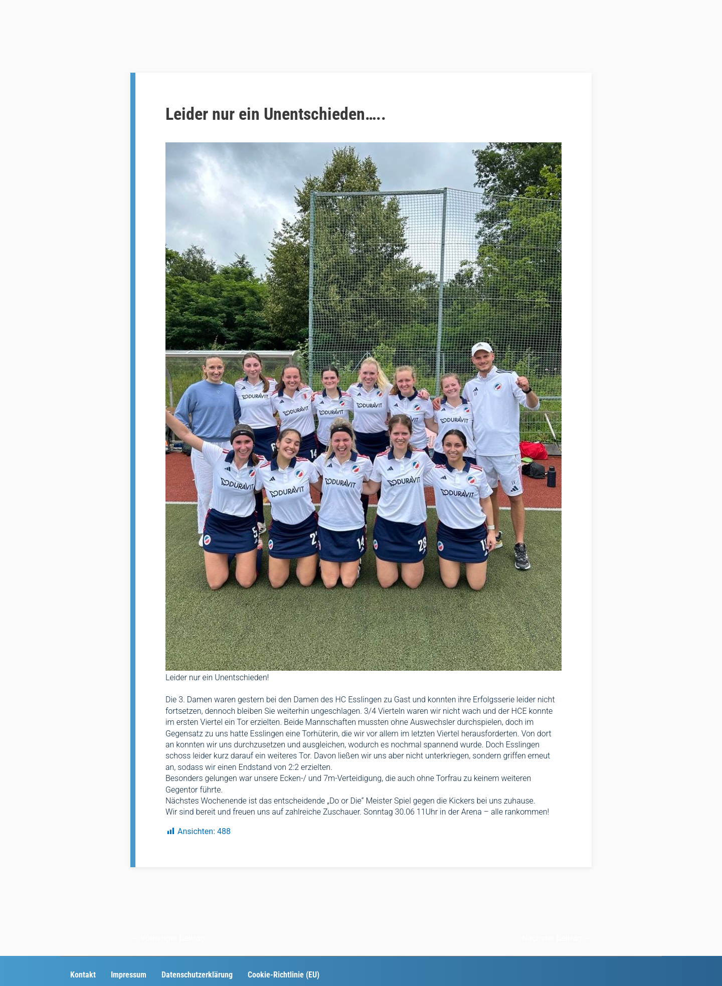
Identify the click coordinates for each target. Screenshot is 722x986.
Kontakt (83, 974)
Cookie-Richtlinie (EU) (283, 974)
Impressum (128, 974)
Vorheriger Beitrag (167, 938)
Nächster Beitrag (557, 938)
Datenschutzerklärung (197, 974)
